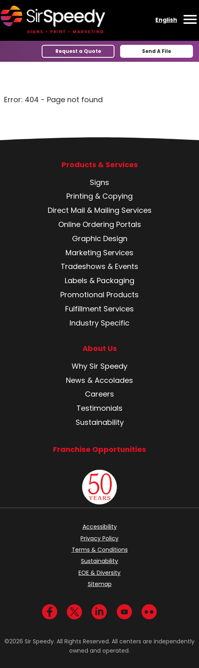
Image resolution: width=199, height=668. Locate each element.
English (166, 20)
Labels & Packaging (99, 280)
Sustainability (100, 422)
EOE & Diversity (99, 573)
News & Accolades (99, 380)
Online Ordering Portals (99, 224)
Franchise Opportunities (99, 449)
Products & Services (99, 164)
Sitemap (100, 584)
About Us (100, 348)
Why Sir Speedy (99, 366)
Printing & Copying (99, 196)
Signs (99, 182)
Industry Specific (99, 323)
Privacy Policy (99, 538)
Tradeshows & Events (99, 266)
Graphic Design (99, 238)
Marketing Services (99, 253)
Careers (99, 394)
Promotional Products (99, 295)
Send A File (156, 51)
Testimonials (99, 408)
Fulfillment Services (99, 309)
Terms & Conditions (100, 550)
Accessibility (100, 527)
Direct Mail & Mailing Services (100, 210)
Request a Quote (78, 51)
